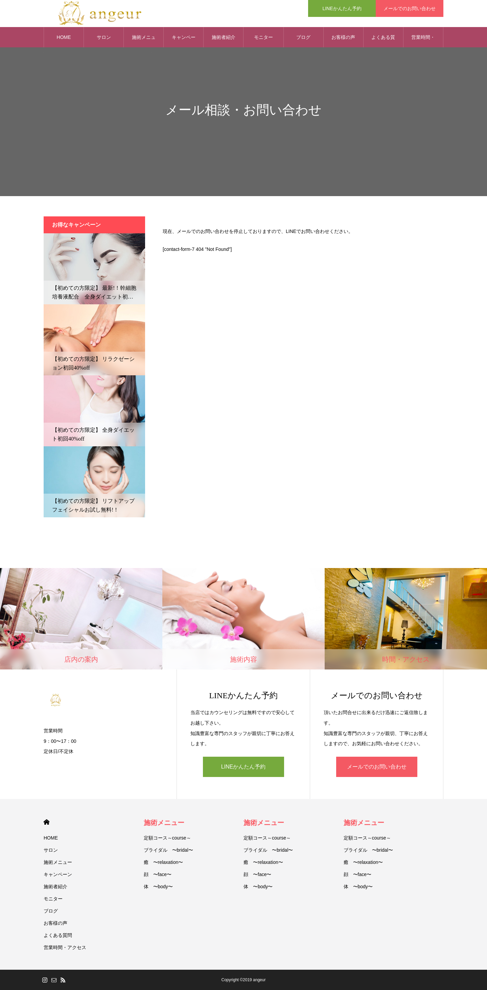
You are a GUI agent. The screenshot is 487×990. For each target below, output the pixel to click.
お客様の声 (343, 37)
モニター (263, 37)
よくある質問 (383, 40)
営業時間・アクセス (423, 40)
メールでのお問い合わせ (377, 767)
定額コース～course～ (167, 838)
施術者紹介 (223, 37)
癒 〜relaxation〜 (163, 862)
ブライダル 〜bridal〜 (168, 850)
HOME (46, 822)
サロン (51, 850)
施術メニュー (58, 862)
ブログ (303, 37)
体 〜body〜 (158, 886)
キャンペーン (183, 40)
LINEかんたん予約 (243, 767)
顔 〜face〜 (157, 874)
